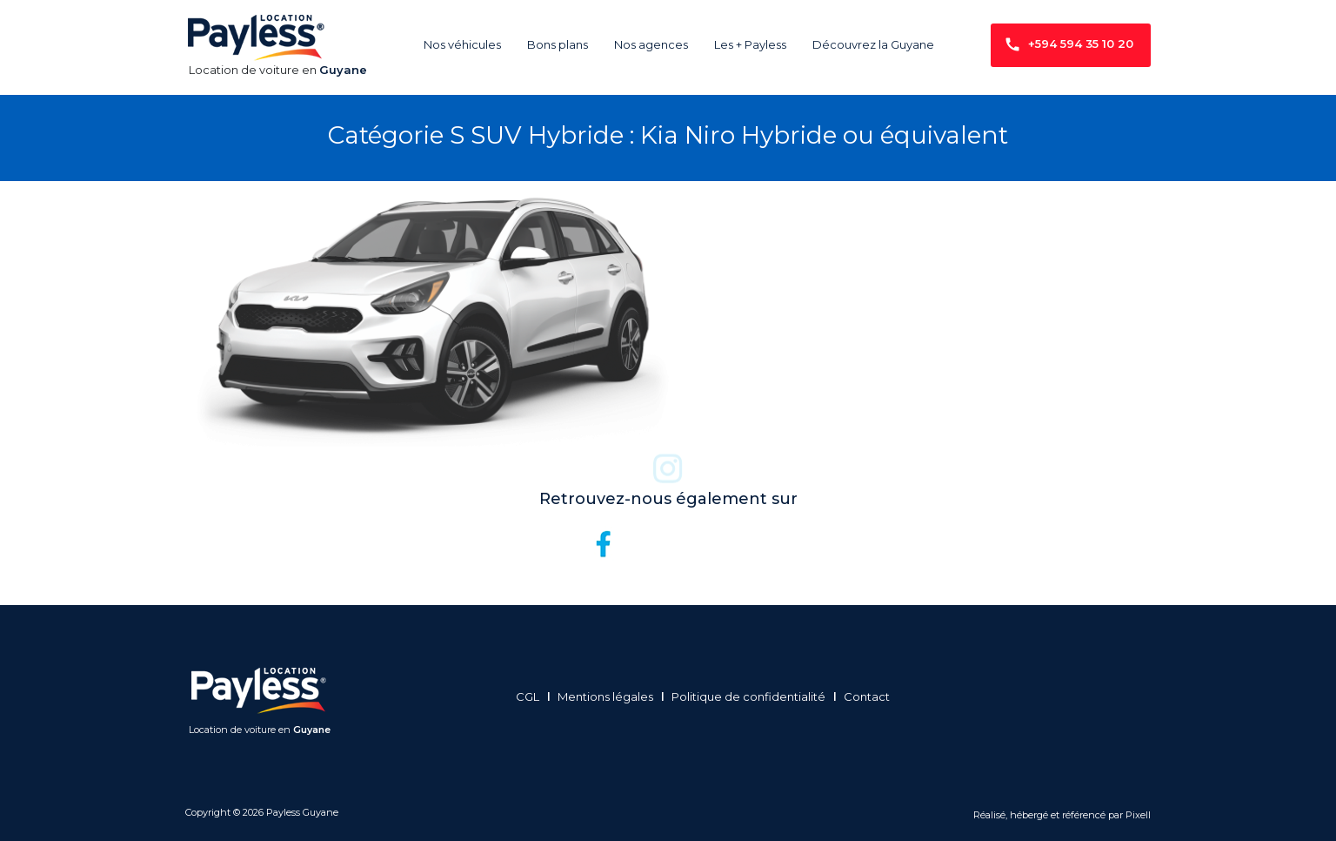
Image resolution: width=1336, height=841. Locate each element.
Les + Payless (750, 44)
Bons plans (557, 44)
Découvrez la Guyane (873, 44)
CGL (532, 696)
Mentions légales (610, 696)
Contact (871, 696)
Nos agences (651, 44)
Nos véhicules (462, 44)
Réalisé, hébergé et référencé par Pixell (1062, 815)
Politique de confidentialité (753, 696)
